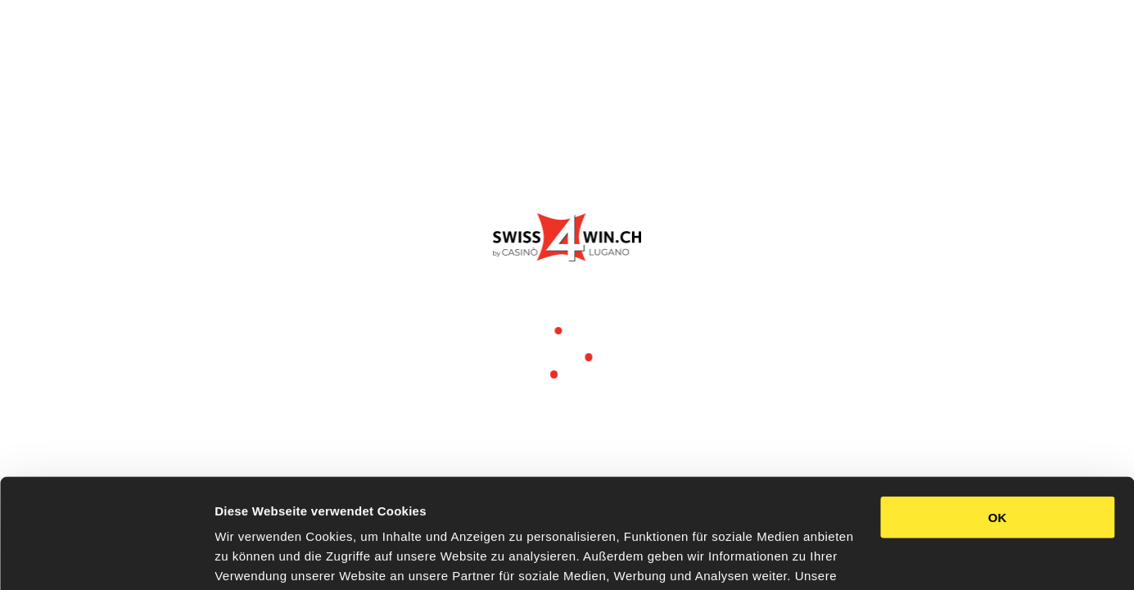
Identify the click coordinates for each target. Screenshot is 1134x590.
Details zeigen (256, 558)
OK (997, 415)
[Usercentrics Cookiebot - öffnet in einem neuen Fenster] (106, 558)
